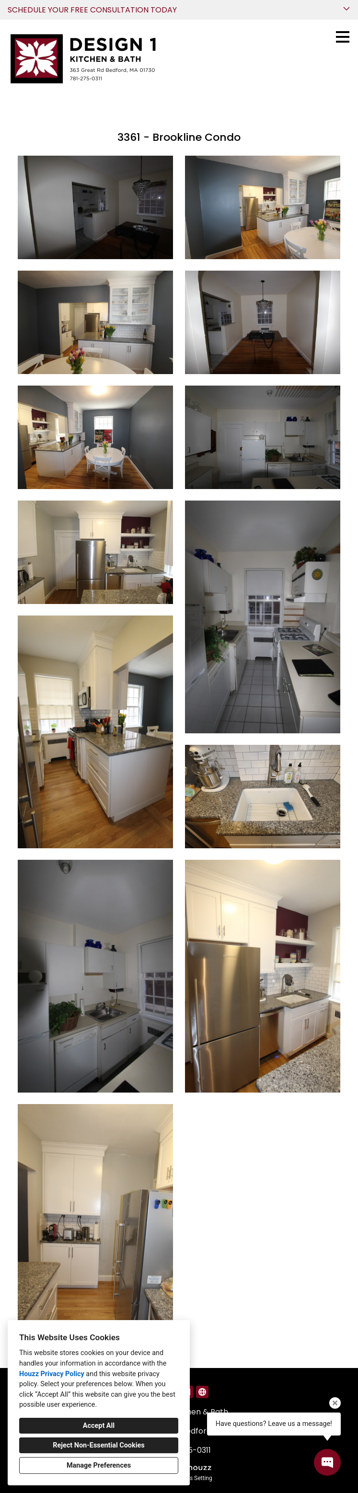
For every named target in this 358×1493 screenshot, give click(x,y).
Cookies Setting (192, 1478)
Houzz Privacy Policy (51, 1374)
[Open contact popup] (327, 1462)
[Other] (202, 1392)
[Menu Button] (342, 36)
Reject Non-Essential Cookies (98, 1445)
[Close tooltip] (335, 1403)
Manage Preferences (99, 1465)
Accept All (99, 1426)
